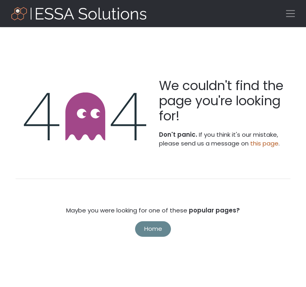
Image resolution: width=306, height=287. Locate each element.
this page (264, 143)
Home (153, 228)
